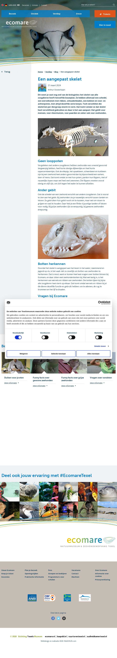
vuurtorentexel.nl (76, 643)
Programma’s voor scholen (56, 585)
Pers (50, 577)
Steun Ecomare (7, 577)
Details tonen (100, 346)
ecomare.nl (48, 643)
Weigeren (24, 354)
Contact (44, 5)
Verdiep (56, 13)
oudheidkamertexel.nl (98, 643)
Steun (79, 13)
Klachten (75, 584)
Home (40, 72)
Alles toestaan (93, 354)
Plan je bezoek (31, 577)
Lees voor (14, 5)
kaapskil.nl (61, 643)
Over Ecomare (101, 577)
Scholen (35, 5)
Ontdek (34, 13)
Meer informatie (10, 383)
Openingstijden (31, 580)
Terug (7, 71)
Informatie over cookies (102, 581)
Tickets (106, 14)
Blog (56, 72)
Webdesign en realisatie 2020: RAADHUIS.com (58, 648)
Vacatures (76, 577)
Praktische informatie (34, 584)
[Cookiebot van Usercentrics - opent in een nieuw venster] (99, 302)
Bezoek (12, 13)
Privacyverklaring (102, 586)
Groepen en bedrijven (57, 580)
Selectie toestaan (58, 354)
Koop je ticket (7, 580)
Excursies (25, 5)
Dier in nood (105, 25)
